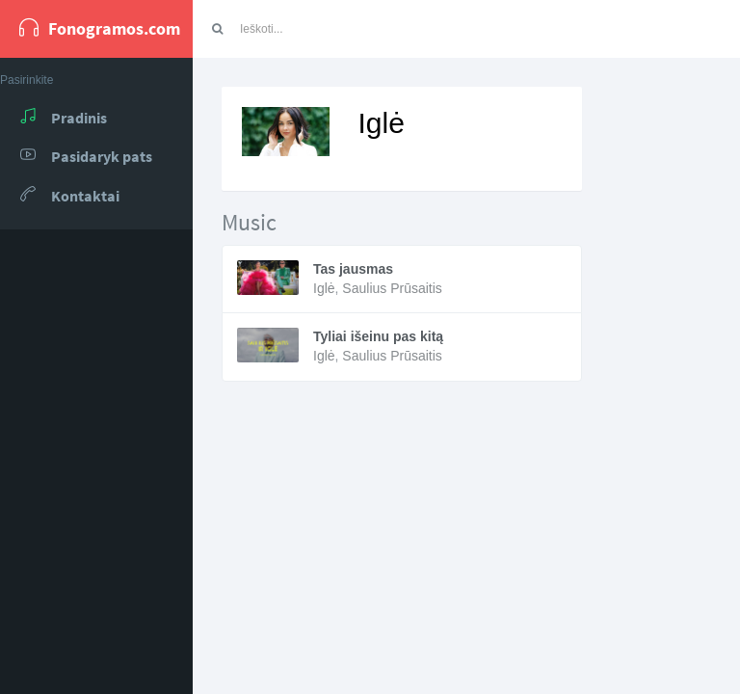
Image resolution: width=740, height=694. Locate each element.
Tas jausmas (353, 269)
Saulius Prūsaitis (392, 288)
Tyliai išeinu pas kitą (378, 336)
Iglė (324, 288)
